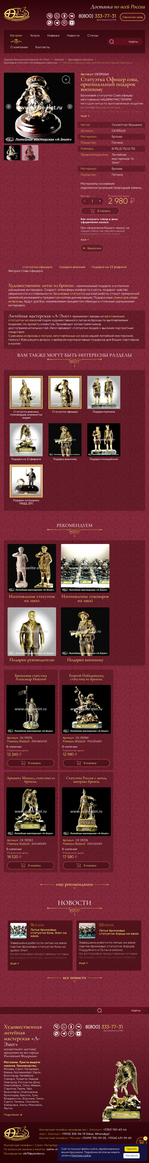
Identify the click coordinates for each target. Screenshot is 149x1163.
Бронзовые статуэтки (70, 293)
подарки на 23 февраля (109, 267)
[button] (70, 106)
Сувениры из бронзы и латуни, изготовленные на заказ (48, 336)
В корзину (104, 210)
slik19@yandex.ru (33, 1153)
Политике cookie (81, 1155)
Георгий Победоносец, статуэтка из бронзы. (86, 679)
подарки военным (72, 267)
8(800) (97, 16)
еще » (85, 116)
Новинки (53, 35)
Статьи (92, 35)
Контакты (43, 47)
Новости (73, 35)
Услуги (35, 35)
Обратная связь (132, 17)
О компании (19, 47)
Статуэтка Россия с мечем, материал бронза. (86, 781)
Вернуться (94, 248)
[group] (39, 108)
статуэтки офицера (37, 267)
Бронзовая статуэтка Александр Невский (31, 679)
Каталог (16, 35)
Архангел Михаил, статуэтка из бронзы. (31, 781)
